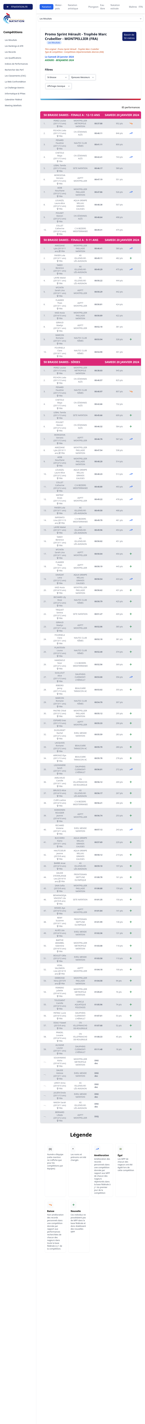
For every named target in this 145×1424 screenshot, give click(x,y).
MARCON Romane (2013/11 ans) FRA (59, 339)
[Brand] (18, 18)
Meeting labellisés (13, 105)
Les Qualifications (13, 58)
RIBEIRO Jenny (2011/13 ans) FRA (59, 689)
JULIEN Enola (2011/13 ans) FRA (59, 1095)
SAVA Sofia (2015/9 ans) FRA (59, 888)
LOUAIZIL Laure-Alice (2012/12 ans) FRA (59, 204)
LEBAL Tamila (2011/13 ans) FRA (59, 168)
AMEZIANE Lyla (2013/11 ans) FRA (60, 248)
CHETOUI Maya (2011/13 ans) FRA (59, 157)
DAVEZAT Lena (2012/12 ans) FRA (59, 579)
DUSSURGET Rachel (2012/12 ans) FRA (59, 734)
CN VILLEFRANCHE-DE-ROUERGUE (80, 782)
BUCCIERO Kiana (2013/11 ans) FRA (59, 842)
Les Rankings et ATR (14, 46)
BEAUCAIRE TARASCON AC (80, 689)
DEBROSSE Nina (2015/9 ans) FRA (60, 981)
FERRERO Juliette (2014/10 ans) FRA (59, 991)
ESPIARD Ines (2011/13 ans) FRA (59, 723)
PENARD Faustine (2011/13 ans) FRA (59, 144)
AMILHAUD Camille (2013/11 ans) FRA (59, 782)
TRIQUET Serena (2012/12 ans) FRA (59, 614)
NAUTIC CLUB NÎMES (80, 144)
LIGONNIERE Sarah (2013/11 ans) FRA (59, 769)
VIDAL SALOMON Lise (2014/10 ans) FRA (60, 969)
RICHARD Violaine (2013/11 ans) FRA (59, 829)
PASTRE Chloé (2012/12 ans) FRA (59, 713)
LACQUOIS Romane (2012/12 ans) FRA (59, 747)
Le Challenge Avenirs (14, 87)
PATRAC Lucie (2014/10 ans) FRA (59, 1016)
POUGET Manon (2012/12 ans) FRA (59, 217)
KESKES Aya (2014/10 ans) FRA (59, 911)
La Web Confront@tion (15, 81)
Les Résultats (11, 40)
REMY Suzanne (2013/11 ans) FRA (59, 922)
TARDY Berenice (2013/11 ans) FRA (59, 269)
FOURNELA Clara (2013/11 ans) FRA (59, 352)
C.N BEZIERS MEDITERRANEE (80, 230)
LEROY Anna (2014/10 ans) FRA (59, 1085)
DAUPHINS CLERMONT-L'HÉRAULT (80, 677)
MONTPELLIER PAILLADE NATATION (80, 192)
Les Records (10, 52)
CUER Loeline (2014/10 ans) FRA (59, 803)
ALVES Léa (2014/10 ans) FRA (59, 933)
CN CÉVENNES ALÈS (80, 133)
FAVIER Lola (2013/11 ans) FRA (59, 258)
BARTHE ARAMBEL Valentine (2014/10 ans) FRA (59, 946)
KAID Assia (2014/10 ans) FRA (59, 315)
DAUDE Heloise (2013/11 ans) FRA (59, 1074)
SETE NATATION (80, 168)
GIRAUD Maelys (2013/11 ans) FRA (59, 326)
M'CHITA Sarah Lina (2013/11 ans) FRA (59, 291)
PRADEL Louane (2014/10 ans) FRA (59, 1036)
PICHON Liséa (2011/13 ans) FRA (59, 133)
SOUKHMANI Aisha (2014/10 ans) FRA (59, 1061)
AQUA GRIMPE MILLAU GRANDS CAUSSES (80, 204)
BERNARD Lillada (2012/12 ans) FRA (59, 1116)
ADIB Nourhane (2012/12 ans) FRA (59, 192)
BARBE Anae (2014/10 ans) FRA (59, 866)
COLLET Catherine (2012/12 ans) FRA (59, 229)
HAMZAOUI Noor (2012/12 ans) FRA (59, 664)
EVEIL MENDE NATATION (80, 734)
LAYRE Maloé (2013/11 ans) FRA (59, 280)
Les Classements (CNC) (15, 75)
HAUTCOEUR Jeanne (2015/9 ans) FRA (60, 854)
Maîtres (133, 6)
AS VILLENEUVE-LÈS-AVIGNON (80, 258)
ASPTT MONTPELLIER (80, 179)
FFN (141, 6)
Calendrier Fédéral (13, 99)
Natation (46, 6)
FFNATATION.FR (17, 6)
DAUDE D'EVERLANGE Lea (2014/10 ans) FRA (59, 877)
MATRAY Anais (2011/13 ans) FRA (59, 499)
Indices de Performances (16, 63)
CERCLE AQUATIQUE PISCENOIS (80, 1004)
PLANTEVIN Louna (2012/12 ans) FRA (59, 651)
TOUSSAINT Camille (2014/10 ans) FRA (59, 1004)
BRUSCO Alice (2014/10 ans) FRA (59, 793)
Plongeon (93, 6)
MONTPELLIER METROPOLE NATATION (80, 123)
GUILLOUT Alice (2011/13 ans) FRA (59, 677)
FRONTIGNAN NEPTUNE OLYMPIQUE (80, 877)
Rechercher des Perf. (14, 69)
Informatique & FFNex (15, 93)
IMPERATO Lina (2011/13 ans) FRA (59, 520)
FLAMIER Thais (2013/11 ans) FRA (59, 304)
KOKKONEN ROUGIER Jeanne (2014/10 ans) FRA (59, 816)
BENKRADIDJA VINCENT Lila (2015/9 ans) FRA (59, 899)
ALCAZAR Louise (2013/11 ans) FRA (59, 1049)
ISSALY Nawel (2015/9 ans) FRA (59, 1025)
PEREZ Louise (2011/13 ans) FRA (59, 123)
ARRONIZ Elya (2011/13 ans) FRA (59, 758)
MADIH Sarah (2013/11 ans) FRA (59, 1105)
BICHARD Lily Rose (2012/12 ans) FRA (59, 601)
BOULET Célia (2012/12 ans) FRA (59, 958)
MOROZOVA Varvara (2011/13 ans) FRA (59, 179)
